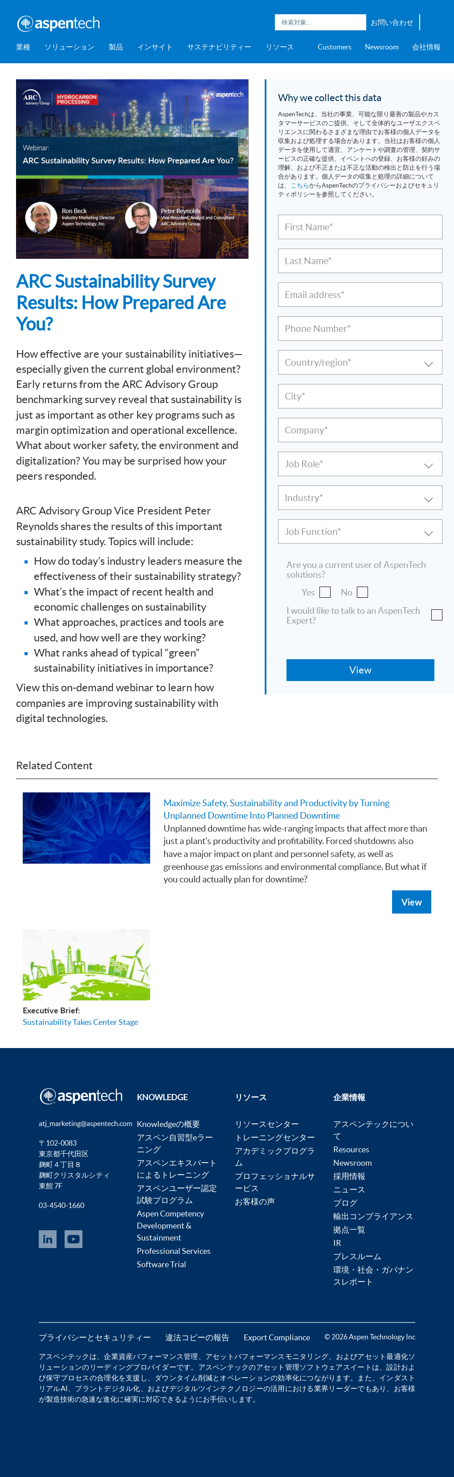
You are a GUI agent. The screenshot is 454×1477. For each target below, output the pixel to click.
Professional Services (174, 1251)
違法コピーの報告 (197, 1337)
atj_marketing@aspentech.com (85, 1123)
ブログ (345, 1203)
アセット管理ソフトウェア (299, 1367)
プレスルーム (357, 1256)
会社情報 (426, 47)
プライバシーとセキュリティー (95, 1337)
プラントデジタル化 (107, 1388)
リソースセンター (267, 1124)
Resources (351, 1149)
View (411, 902)
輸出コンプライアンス (373, 1216)
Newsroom (382, 47)
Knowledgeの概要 (168, 1124)
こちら (299, 185)
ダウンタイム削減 (184, 1378)
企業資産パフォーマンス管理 (151, 1356)
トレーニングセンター (275, 1137)
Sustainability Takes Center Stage (80, 1022)
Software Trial (161, 1264)
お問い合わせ (392, 22)
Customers (335, 47)
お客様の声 (255, 1201)
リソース (280, 47)
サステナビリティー (219, 47)
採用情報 (349, 1176)
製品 (116, 47)
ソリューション (69, 47)
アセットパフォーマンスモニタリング (266, 1356)
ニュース (349, 1189)
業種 (23, 47)
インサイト (155, 47)
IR (337, 1243)
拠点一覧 (349, 1229)
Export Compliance (277, 1337)
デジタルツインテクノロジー (216, 1388)
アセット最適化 (382, 1356)
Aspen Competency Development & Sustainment (170, 1225)
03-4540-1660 (61, 1205)
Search (357, 22)
